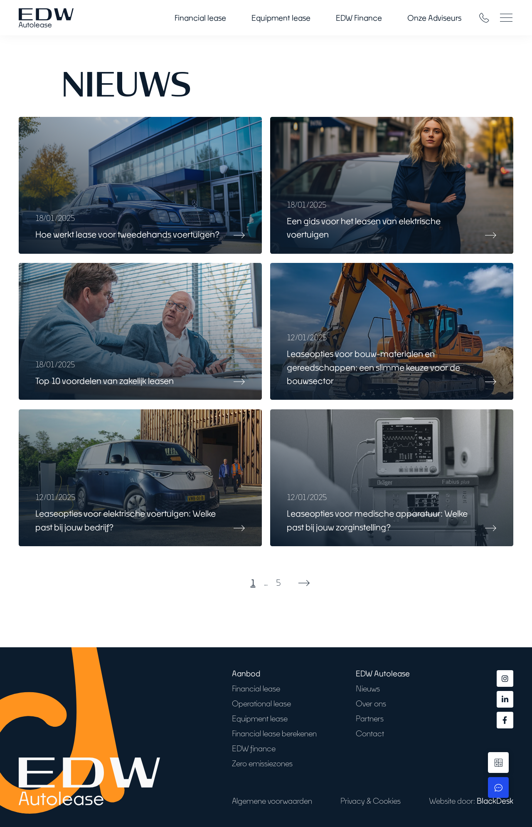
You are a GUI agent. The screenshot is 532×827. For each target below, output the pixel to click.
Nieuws (368, 688)
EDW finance (254, 748)
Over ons (371, 703)
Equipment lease (280, 17)
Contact (370, 733)
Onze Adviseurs (434, 17)
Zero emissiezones (262, 763)
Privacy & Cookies (370, 800)
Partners (370, 718)
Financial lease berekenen (274, 733)
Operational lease (261, 703)
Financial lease (200, 17)
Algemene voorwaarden (272, 800)
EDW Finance (359, 17)
